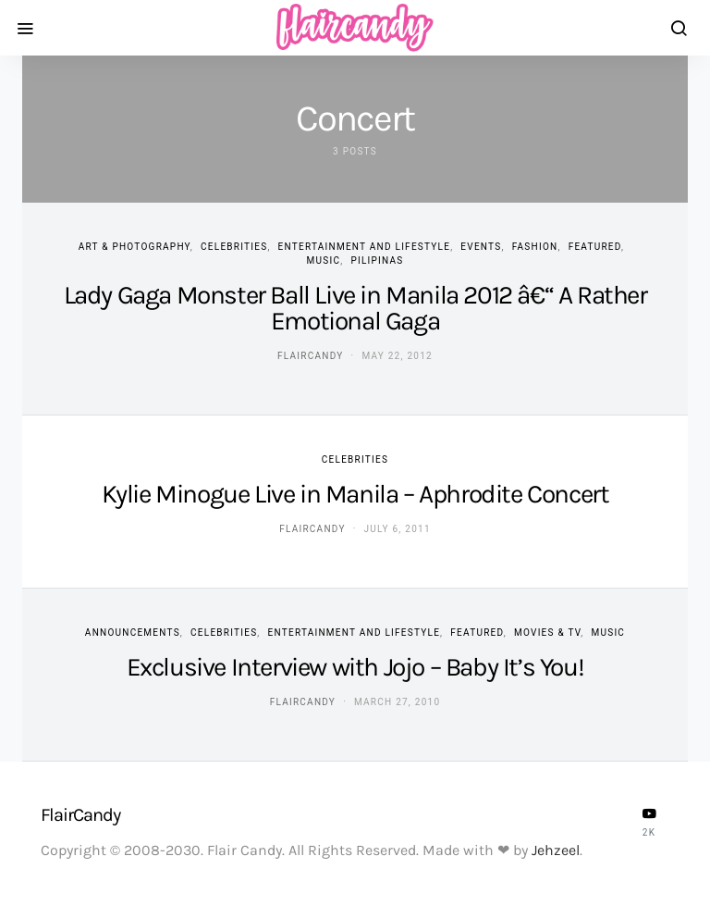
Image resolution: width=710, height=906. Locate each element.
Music (324, 260)
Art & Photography (134, 247)
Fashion (535, 247)
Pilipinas (376, 260)
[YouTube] (649, 822)
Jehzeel (556, 850)
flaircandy (310, 356)
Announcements (132, 632)
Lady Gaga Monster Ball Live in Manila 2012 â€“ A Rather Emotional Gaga (355, 307)
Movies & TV (547, 632)
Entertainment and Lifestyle (364, 247)
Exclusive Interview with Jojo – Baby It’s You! (355, 667)
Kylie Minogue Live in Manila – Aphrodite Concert (355, 493)
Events (480, 247)
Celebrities (234, 247)
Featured (595, 247)
